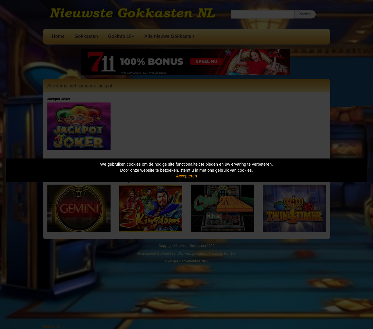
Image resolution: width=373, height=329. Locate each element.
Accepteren (186, 176)
